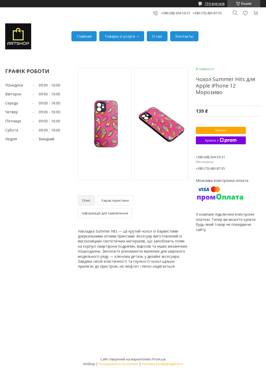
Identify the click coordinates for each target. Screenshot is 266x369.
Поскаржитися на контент (118, 364)
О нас (157, 36)
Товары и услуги (119, 36)
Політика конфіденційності (162, 364)
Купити (220, 130)
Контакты (184, 36)
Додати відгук (245, 13)
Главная (84, 36)
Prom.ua (158, 359)
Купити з (220, 140)
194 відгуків (214, 3)
